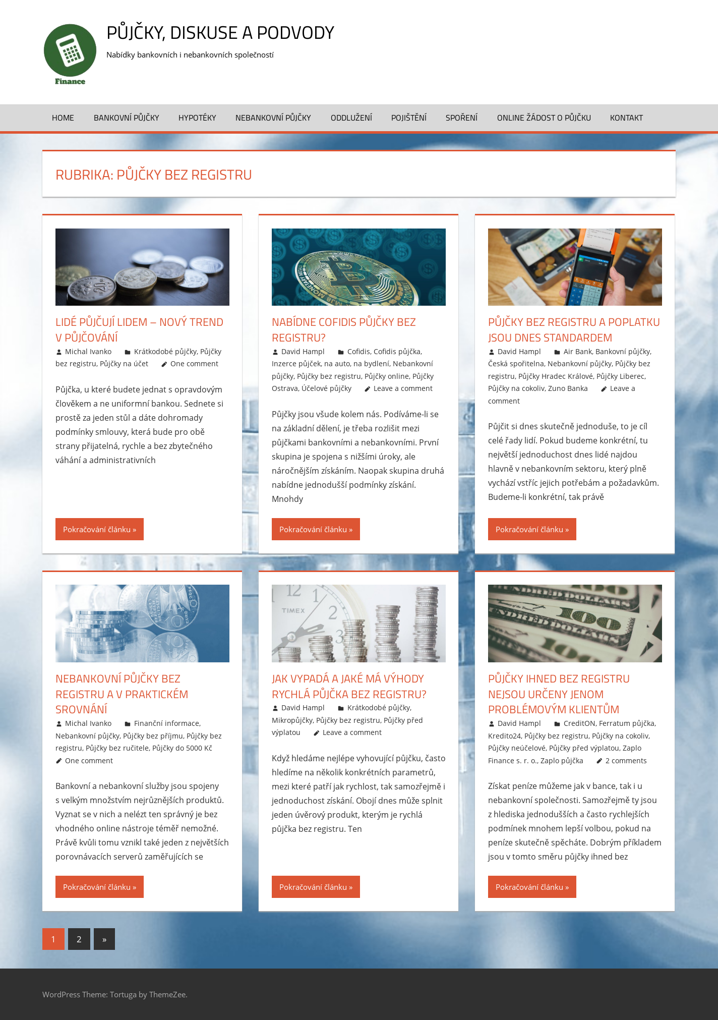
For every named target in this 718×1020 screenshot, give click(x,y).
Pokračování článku (97, 529)
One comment (194, 363)
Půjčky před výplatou (584, 748)
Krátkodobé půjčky (165, 351)
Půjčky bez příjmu (153, 736)
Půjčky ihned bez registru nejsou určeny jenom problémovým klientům (559, 694)
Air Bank (578, 351)
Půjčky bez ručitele (117, 748)
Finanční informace (166, 723)
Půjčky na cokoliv (516, 388)
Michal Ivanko (88, 351)
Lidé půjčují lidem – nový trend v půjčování (139, 329)
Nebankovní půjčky (273, 117)
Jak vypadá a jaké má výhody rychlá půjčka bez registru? (349, 686)
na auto (337, 363)
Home (63, 117)
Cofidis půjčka (397, 351)
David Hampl (303, 351)
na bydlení (371, 363)
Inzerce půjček (296, 363)
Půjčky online (387, 376)
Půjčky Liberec (620, 376)
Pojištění (409, 117)
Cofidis (358, 351)
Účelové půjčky (326, 388)
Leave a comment (403, 388)
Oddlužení (351, 117)
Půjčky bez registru (329, 376)
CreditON (579, 723)
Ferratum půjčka (626, 723)
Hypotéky (197, 117)
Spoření (461, 117)
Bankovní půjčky (126, 117)
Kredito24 (504, 736)
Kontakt (626, 117)
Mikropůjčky (292, 720)
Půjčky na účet (124, 363)
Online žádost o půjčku (544, 117)
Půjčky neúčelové (517, 748)
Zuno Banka (568, 388)
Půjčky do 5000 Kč (182, 748)
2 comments (626, 760)
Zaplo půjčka (562, 760)
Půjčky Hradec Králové (555, 376)
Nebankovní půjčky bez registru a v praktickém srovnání (121, 694)
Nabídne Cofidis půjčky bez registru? (344, 329)
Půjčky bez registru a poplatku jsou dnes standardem (574, 329)
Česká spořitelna (516, 363)
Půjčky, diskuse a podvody (220, 32)
